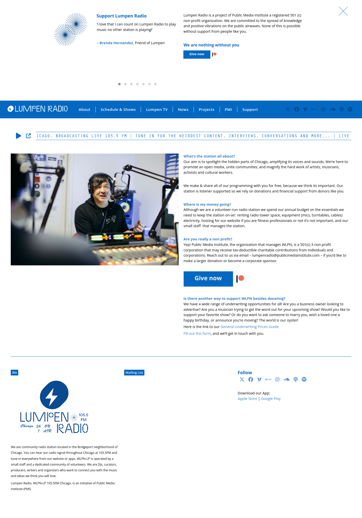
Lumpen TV (157, 109)
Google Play (271, 398)
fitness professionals (275, 220)
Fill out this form (197, 333)
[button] (119, 84)
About (84, 109)
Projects (207, 109)
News (183, 109)
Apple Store (247, 398)
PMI (228, 109)
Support (250, 109)
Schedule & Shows (118, 109)
